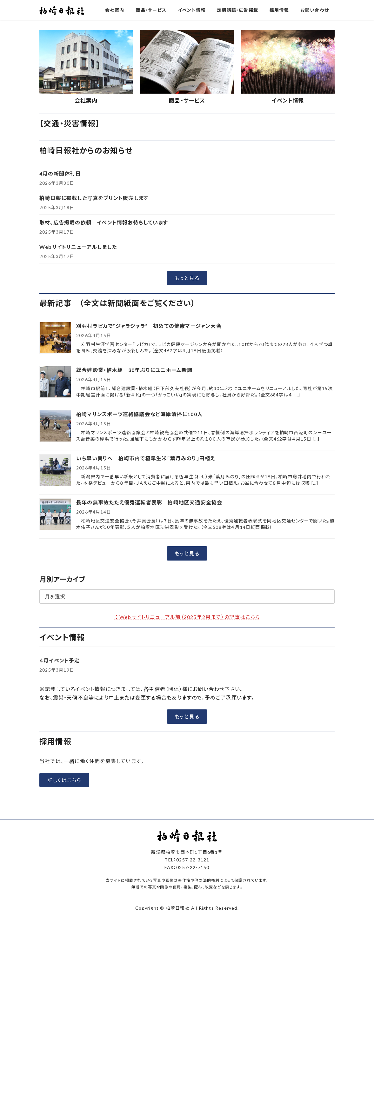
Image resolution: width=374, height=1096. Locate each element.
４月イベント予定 (59, 660)
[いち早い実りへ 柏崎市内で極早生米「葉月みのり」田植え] (55, 470)
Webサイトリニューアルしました (78, 247)
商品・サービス (187, 100)
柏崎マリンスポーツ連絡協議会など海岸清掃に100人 (139, 414)
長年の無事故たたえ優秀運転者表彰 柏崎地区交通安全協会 (149, 502)
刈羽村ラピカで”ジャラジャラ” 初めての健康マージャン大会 (149, 326)
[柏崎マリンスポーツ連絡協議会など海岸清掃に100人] (55, 426)
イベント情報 (287, 100)
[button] (187, 278)
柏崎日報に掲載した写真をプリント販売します (93, 198)
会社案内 (86, 100)
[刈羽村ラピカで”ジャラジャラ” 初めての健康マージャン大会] (55, 338)
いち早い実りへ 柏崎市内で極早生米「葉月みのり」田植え (145, 458)
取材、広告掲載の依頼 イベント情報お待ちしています (103, 222)
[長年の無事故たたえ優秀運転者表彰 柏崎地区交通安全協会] (55, 514)
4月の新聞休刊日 (60, 173)
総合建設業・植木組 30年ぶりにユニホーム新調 (134, 370)
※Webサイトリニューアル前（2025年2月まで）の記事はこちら (187, 617)
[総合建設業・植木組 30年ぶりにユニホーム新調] (55, 382)
